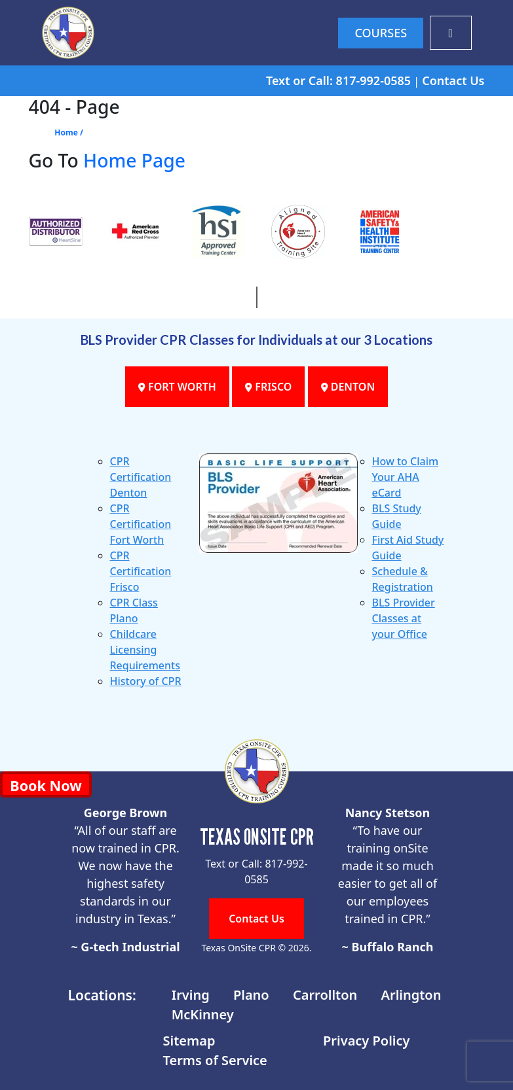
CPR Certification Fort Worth (141, 524)
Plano (251, 995)
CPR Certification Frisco (141, 571)
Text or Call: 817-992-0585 (338, 80)
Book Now (45, 785)
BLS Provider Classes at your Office (403, 618)
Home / (68, 132)
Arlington (411, 995)
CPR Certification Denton (141, 477)
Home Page (134, 160)
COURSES (380, 33)
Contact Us (453, 80)
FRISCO (268, 386)
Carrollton (325, 995)
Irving (191, 995)
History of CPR (145, 681)
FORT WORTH (177, 386)
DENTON (348, 386)
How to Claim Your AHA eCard (405, 477)
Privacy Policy (366, 1040)
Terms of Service (215, 1060)
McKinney (203, 1014)
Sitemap (189, 1040)
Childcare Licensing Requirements (145, 650)
